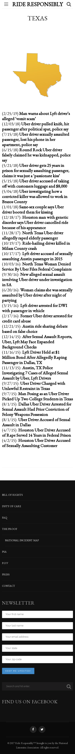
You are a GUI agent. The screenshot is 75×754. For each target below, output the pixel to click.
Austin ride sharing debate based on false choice (35, 328)
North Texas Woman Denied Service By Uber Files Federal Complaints (36, 266)
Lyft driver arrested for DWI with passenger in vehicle (34, 308)
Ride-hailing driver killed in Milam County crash (36, 245)
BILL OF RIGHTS (12, 495)
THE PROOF (9, 529)
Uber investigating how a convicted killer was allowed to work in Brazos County (34, 196)
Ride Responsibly (37, 4)
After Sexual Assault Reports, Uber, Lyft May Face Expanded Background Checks (37, 342)
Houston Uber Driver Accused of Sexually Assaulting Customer (36, 442)
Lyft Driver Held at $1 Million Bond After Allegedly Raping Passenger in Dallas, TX (34, 357)
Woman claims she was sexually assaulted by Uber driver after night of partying (37, 295)
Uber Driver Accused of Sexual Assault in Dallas (36, 422)
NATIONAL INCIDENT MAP (22, 540)
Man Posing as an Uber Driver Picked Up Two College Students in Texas (37, 396)
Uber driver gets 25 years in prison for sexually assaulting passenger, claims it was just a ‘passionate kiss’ (35, 170)
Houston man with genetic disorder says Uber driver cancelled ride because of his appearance (35, 222)
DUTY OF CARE (11, 506)
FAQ (4, 517)
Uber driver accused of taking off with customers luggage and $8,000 (35, 183)
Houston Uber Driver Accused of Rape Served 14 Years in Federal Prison (36, 432)
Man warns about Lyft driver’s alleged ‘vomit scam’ (36, 116)
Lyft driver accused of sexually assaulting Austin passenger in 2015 (37, 256)
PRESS (6, 574)
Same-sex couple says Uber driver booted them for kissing (33, 209)
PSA (4, 551)
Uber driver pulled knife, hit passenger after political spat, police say (35, 126)
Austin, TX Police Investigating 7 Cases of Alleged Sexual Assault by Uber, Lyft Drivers (35, 373)
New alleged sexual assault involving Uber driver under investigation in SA (37, 279)
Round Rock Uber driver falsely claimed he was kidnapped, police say (36, 155)
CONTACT (8, 586)
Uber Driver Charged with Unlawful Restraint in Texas (33, 385)
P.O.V (5, 563)
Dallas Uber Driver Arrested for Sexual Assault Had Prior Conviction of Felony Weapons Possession (36, 409)
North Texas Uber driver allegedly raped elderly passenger (32, 235)
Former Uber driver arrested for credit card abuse (37, 318)
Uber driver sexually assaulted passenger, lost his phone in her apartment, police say (35, 139)
